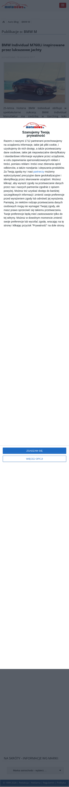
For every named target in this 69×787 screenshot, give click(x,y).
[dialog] (34, 393)
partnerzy (38, 171)
